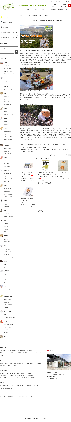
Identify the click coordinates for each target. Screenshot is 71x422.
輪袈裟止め (6, 124)
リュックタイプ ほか (9, 257)
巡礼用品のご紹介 (12, 350)
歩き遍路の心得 (37, 352)
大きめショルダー (8, 249)
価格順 (65, 155)
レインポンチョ (7, 289)
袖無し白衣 (6, 83)
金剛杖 (5, 111)
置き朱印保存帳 (7, 166)
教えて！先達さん (4, 363)
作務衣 (5, 267)
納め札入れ (6, 206)
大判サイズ (6, 163)
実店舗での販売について (7, 32)
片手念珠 (6, 226)
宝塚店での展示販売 (20, 373)
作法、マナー (3, 365)
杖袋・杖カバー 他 (8, 114)
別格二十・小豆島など (9, 196)
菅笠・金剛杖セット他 (9, 74)
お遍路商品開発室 (4, 375)
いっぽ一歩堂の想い (10, 373)
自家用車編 (12, 352)
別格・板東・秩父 (8, 153)
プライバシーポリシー (19, 388)
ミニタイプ (6, 254)
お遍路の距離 (13, 363)
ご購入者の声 (5, 27)
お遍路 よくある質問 (7, 22)
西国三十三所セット (8, 68)
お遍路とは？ (3, 350)
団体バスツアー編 (4, 352)
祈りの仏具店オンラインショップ (7, 377)
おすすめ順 (60, 155)
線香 (5, 314)
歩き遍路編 (18, 352)
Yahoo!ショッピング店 (15, 375)
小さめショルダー (8, 251)
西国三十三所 (7, 134)
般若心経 (6, 239)
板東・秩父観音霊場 (8, 194)
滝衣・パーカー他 (8, 89)
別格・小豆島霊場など (9, 304)
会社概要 (2, 373)
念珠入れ (6, 231)
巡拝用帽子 (6, 101)
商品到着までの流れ (4, 385)
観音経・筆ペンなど (8, 241)
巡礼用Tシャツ (7, 264)
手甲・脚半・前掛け (8, 324)
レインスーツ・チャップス (10, 292)
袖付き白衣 (6, 81)
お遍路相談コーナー (31, 373)
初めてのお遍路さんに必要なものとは (25, 350)
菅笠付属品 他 (7, 104)
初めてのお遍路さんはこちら (8, 17)
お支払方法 (13, 385)
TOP (21, 15)
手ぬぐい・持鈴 (7, 327)
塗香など (6, 332)
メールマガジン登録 (19, 396)
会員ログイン (60, 1)
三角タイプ (6, 96)
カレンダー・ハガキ (8, 307)
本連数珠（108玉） (8, 223)
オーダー (6, 282)
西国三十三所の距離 (12, 365)
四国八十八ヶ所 (7, 131)
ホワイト (6, 274)
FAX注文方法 (39, 385)
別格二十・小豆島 (8, 136)
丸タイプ (6, 99)
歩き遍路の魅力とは (27, 352)
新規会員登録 (67, 1)
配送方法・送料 (20, 385)
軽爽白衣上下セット (8, 71)
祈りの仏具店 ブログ (22, 377)
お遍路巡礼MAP (3, 355)
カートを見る (52, 350)
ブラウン (6, 279)
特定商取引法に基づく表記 (6, 388)
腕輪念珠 (6, 229)
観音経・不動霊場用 (8, 216)
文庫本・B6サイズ (8, 161)
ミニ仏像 (6, 329)
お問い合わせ (29, 396)
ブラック (6, 276)
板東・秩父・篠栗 (8, 139)
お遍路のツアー (20, 363)
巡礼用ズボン (7, 86)
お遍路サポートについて (7, 37)
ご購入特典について (30, 385)
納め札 (5, 204)
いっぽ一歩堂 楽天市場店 (27, 375)
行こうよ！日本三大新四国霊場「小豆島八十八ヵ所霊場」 (36, 15)
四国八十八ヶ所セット (9, 66)
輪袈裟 (5, 121)
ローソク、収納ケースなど (10, 317)
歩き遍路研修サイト (32, 377)
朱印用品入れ (7, 181)
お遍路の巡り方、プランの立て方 (33, 363)
